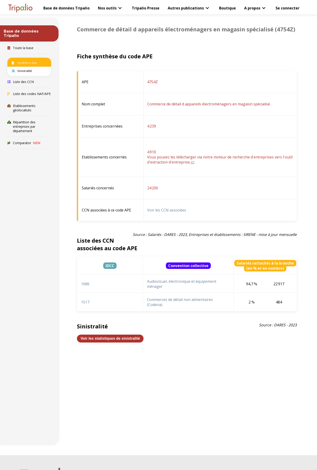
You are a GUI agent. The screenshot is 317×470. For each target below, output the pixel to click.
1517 (85, 302)
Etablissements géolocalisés (21, 108)
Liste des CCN (20, 82)
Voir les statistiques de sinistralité (110, 338)
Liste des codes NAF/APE (29, 94)
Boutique (227, 8)
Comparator (23, 143)
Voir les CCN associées (166, 210)
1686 (85, 283)
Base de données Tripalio (66, 8)
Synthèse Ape (24, 63)
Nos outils (107, 8)
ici (192, 162)
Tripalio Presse (145, 8)
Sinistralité (22, 71)
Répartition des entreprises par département (21, 126)
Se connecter (287, 8)
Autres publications (186, 8)
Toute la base (20, 48)
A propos (252, 8)
